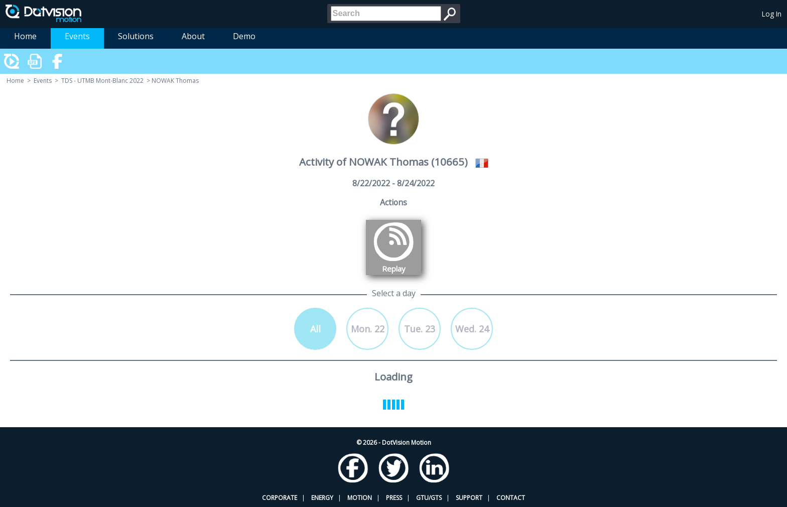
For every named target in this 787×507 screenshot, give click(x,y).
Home (25, 36)
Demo (244, 36)
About (193, 36)
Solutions (136, 36)
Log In (771, 14)
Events (77, 36)
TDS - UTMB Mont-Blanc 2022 (102, 80)
